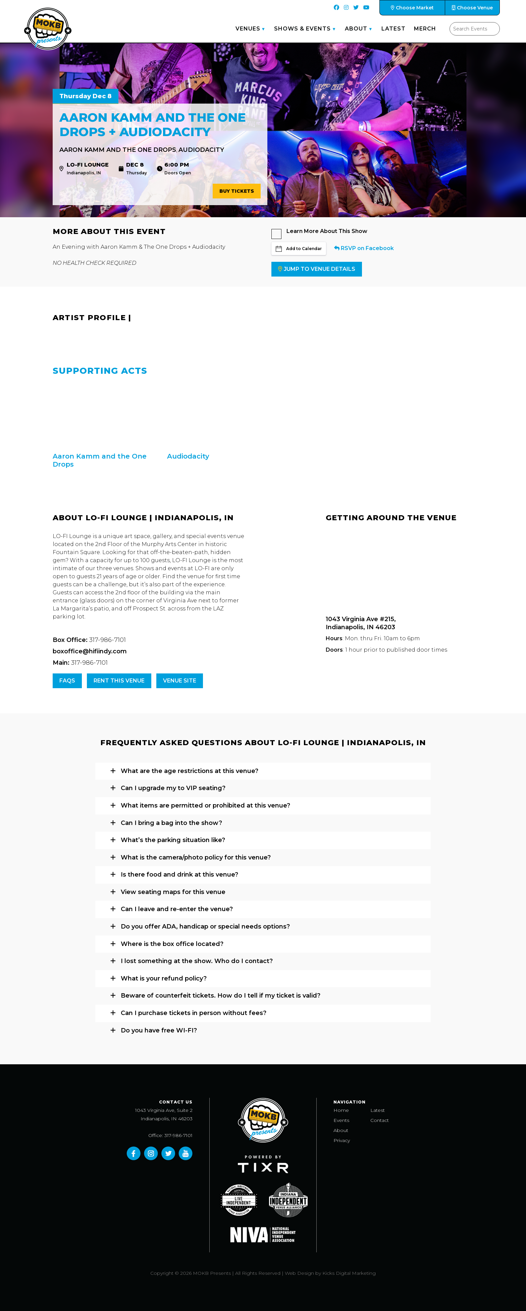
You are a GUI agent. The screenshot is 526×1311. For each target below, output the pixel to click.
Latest (393, 28)
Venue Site (179, 680)
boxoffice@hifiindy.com (90, 651)
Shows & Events (302, 28)
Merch (425, 28)
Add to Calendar (299, 249)
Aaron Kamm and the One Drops (117, 150)
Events (341, 1120)
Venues (247, 28)
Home (341, 1110)
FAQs (67, 680)
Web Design (299, 1273)
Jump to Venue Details (316, 269)
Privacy (341, 1140)
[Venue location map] (399, 569)
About (356, 28)
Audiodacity (201, 150)
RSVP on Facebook (364, 248)
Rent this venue (119, 680)
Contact (379, 1120)
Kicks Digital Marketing (349, 1273)
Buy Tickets (236, 191)
